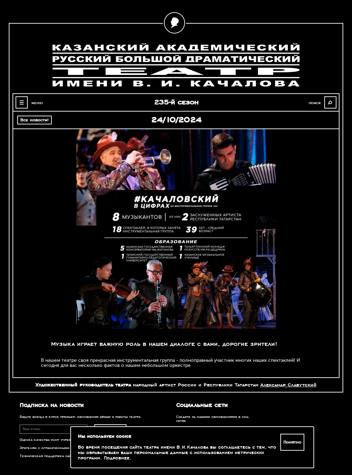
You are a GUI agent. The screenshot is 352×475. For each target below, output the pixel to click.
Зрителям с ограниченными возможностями (59, 448)
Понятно (292, 442)
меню (37, 102)
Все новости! (34, 120)
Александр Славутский (288, 385)
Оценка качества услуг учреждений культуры (60, 440)
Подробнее (117, 458)
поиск (315, 102)
